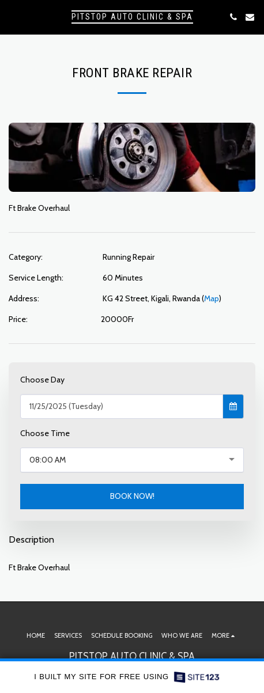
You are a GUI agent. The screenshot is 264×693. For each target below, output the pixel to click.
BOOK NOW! (132, 496)
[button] (12, 17)
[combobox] (132, 460)
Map (211, 298)
